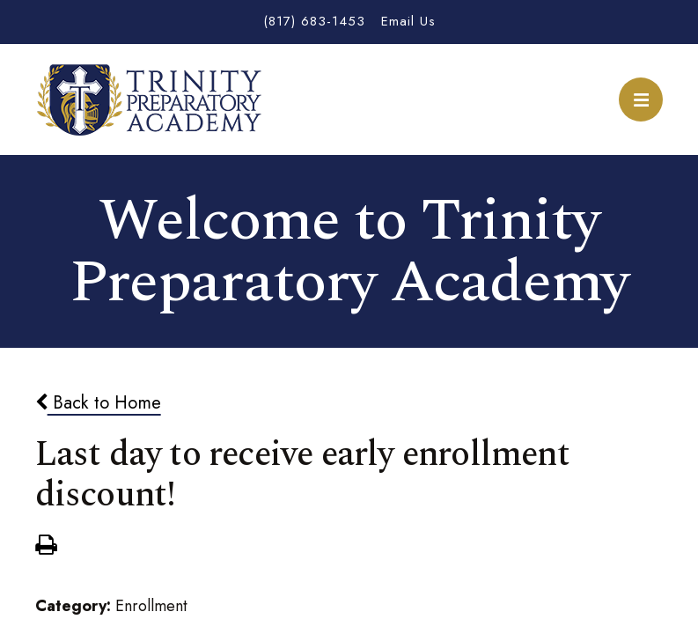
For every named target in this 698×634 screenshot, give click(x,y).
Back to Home (98, 402)
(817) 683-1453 (314, 21)
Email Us (408, 21)
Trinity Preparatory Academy (149, 99)
